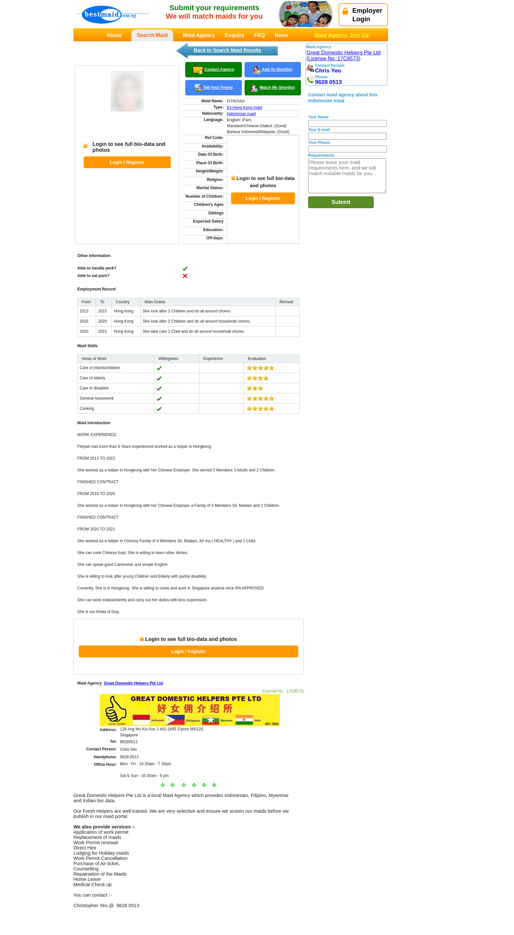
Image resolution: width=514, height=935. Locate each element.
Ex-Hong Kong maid (244, 107)
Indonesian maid (241, 113)
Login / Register (127, 146)
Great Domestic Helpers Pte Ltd (133, 652)
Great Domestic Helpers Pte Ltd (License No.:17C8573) (343, 55)
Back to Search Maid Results (227, 50)
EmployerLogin (362, 15)
